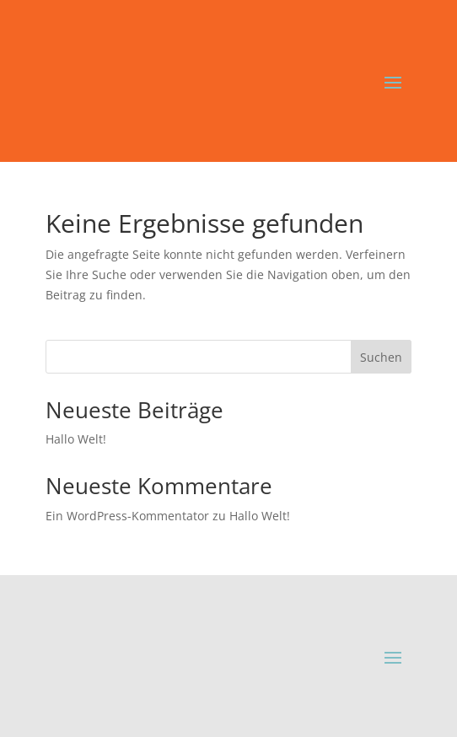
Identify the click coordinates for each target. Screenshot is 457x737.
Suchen (381, 357)
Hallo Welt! (76, 439)
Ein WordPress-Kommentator (127, 516)
